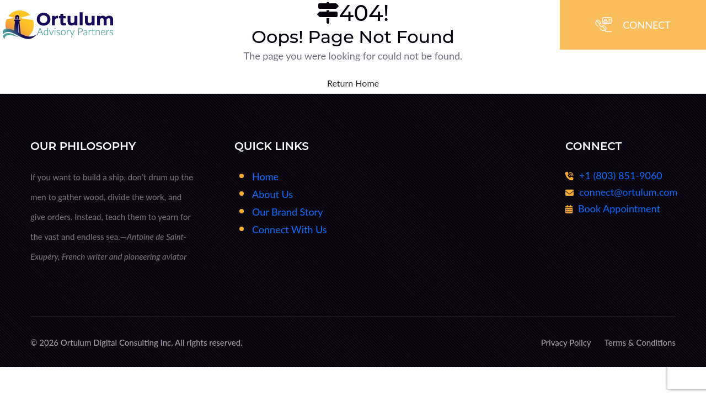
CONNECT (646, 25)
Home (265, 176)
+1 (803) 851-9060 (620, 176)
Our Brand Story (287, 212)
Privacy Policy (566, 342)
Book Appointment (619, 209)
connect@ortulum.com (628, 192)
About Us (272, 194)
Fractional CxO (450, 176)
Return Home (353, 83)
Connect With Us (289, 229)
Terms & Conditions (640, 342)
